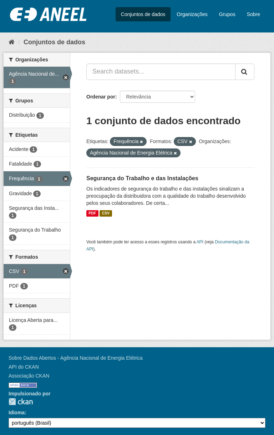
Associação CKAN (29, 376)
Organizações (192, 14)
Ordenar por (100, 97)
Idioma (17, 412)
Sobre (253, 14)
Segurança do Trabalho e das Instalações (142, 178)
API (200, 241)
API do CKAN (24, 367)
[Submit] (244, 72)
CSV (106, 213)
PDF (92, 213)
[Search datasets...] (160, 72)
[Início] (12, 42)
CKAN (21, 401)
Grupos (227, 14)
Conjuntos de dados (143, 14)
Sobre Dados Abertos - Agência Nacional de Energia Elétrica (76, 358)
